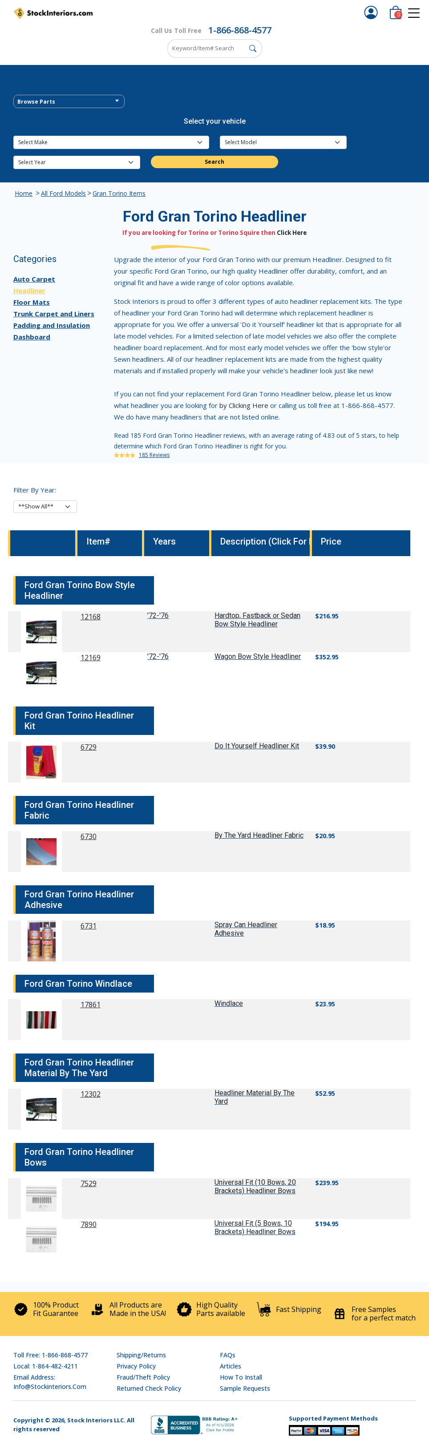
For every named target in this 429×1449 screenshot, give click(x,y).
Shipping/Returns (141, 1355)
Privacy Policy (136, 1366)
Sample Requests (245, 1388)
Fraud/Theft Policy (143, 1377)
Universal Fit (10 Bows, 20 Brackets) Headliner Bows (255, 1186)
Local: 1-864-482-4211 (45, 1366)
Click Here (292, 233)
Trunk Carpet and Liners (53, 313)
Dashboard (31, 336)
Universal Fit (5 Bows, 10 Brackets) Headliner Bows (254, 1227)
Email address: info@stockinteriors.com (49, 1382)
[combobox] (69, 101)
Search (214, 161)
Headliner (29, 290)
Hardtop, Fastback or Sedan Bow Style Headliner (257, 619)
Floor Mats (31, 302)
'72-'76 (158, 615)
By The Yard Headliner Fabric (259, 835)
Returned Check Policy (149, 1388)
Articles (230, 1366)
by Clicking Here (243, 405)
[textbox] (69, 102)
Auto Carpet (34, 278)
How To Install (241, 1377)
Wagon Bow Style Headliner (257, 656)
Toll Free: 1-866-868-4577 (50, 1355)
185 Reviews (154, 455)
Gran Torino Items (119, 193)
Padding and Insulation (51, 325)
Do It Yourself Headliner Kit (256, 746)
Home (23, 193)
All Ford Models (63, 193)
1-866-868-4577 (239, 30)
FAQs (227, 1355)
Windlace (228, 1003)
